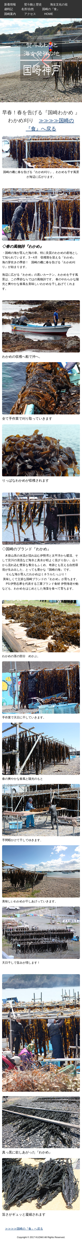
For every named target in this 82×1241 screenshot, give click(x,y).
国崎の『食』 (51, 9)
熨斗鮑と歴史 (33, 4)
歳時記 (8, 9)
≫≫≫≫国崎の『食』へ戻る (24, 1228)
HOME (48, 14)
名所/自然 (27, 9)
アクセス (30, 14)
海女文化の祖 (59, 4)
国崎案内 (10, 14)
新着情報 (10, 4)
